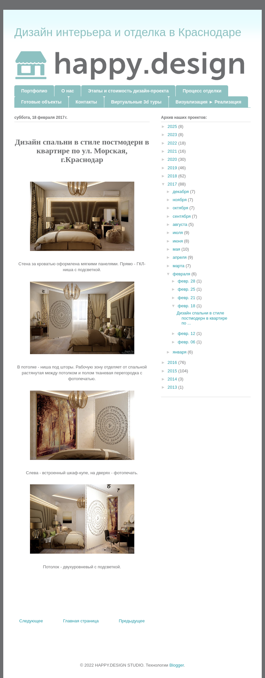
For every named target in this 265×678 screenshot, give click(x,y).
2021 (173, 151)
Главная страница (81, 620)
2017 (173, 184)
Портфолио (34, 90)
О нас (67, 90)
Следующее (31, 620)
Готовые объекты (41, 101)
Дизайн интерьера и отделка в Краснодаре (127, 32)
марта (179, 265)
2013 (173, 387)
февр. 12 (187, 333)
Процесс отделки (202, 90)
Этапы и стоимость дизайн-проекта (128, 90)
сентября (182, 216)
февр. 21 (187, 297)
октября (181, 207)
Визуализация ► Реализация (209, 101)
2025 (173, 126)
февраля (182, 273)
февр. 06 (187, 341)
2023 (173, 134)
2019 (173, 167)
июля (178, 232)
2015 (173, 370)
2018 (173, 175)
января (180, 352)
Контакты (86, 101)
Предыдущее (132, 620)
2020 (173, 159)
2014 (173, 379)
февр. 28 (187, 281)
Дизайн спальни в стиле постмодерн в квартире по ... (202, 318)
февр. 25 (187, 289)
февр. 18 (187, 305)
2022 (173, 143)
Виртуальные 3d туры (136, 101)
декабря (181, 191)
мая (177, 249)
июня (178, 241)
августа (180, 224)
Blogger (176, 665)
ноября (180, 199)
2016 (173, 362)
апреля (180, 257)
